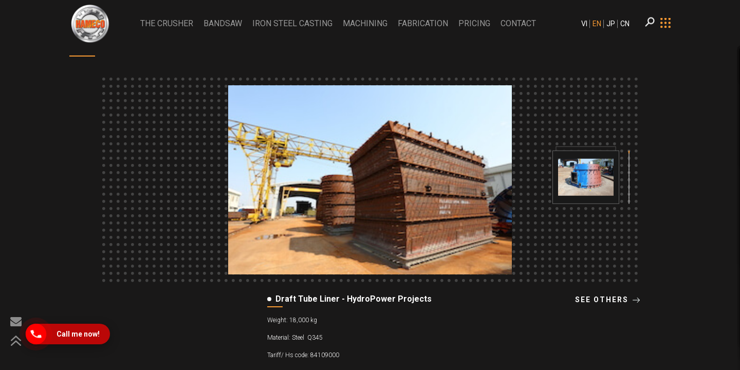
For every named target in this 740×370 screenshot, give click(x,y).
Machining (365, 23)
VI (584, 24)
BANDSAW (222, 23)
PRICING (474, 23)
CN (625, 24)
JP (610, 24)
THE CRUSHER (166, 23)
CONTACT (518, 23)
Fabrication (423, 23)
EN (597, 24)
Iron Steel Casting (292, 23)
